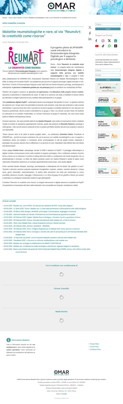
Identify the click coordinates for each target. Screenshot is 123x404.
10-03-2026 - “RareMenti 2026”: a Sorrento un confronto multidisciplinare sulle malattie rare (36, 240)
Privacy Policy (94, 344)
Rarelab (64, 394)
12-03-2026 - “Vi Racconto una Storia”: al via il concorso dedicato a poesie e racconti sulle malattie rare (40, 238)
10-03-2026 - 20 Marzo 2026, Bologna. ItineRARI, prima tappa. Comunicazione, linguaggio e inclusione (40, 211)
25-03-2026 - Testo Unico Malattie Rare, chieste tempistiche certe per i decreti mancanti (34, 223)
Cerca (108, 29)
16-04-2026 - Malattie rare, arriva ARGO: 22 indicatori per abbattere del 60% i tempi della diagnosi (38, 206)
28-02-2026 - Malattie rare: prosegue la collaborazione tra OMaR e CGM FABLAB (32, 243)
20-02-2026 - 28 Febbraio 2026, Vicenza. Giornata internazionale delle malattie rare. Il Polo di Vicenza (39, 220)
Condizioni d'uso (95, 349)
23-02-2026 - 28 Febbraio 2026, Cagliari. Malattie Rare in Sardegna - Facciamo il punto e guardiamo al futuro (42, 217)
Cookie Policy (94, 346)
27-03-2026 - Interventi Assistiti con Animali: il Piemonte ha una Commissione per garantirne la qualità (39, 214)
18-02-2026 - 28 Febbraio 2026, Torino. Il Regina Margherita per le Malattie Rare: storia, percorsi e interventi (42, 229)
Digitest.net (65, 398)
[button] (89, 27)
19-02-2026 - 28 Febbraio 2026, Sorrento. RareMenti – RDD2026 (27, 226)
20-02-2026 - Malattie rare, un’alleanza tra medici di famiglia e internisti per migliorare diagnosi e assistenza (41, 246)
